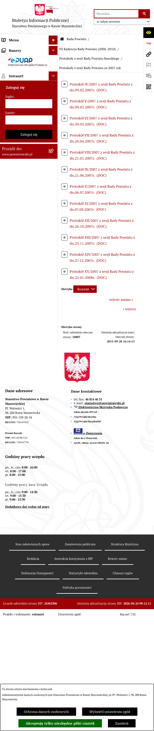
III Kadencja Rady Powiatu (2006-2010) (87, 49)
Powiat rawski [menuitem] (13, 58)
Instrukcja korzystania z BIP (73, 670)
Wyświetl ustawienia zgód (109, 711)
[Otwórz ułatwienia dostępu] (148, 32)
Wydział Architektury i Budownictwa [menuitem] (19, 223)
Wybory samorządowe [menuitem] (19, 332)
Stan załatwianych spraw (32, 656)
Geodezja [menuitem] (9, 211)
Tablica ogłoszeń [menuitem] (15, 150)
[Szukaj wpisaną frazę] (144, 13)
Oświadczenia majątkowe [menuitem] (22, 121)
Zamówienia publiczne (80, 656)
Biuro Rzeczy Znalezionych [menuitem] (23, 264)
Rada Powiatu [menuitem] (12, 67)
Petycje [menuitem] (7, 282)
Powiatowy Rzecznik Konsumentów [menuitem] (18, 294)
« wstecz (129, 309)
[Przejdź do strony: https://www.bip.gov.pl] (148, 43)
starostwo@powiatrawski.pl (105, 514)
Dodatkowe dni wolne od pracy (27, 618)
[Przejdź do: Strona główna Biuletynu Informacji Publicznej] (62, 39)
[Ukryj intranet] (53, 377)
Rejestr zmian (117, 670)
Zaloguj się (28, 436)
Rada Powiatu (76, 39)
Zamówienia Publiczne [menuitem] (20, 159)
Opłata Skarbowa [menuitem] (15, 168)
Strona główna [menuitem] (13, 49)
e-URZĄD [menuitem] (9, 103)
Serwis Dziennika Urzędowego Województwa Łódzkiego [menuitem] (23, 182)
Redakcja (33, 670)
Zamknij (121, 723)
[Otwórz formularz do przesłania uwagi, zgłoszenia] (148, 75)
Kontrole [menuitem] (9, 323)
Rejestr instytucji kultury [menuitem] (21, 305)
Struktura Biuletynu (125, 656)
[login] (28, 405)
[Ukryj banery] (53, 352)
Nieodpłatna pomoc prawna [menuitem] (24, 273)
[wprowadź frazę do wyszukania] (116, 13)
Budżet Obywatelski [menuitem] (17, 112)
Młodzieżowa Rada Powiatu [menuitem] (23, 85)
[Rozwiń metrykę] (85, 289)
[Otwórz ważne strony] (148, 65)
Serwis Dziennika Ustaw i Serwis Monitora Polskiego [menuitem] (23, 200)
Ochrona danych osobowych (46, 711)
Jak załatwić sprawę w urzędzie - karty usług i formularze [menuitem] (20, 136)
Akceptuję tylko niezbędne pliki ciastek (60, 723)
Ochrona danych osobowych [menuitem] (24, 314)
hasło (9, 414)
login (9, 398)
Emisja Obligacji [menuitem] (14, 255)
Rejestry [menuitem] (8, 341)
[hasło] (28, 421)
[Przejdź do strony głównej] (47, 17)
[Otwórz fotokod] (148, 86)
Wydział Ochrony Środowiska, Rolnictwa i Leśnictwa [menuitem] (20, 240)
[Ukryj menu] (53, 40)
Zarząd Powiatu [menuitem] (14, 76)
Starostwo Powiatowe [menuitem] (19, 94)
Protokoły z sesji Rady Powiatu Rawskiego (89, 58)
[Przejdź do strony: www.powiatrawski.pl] (148, 54)
